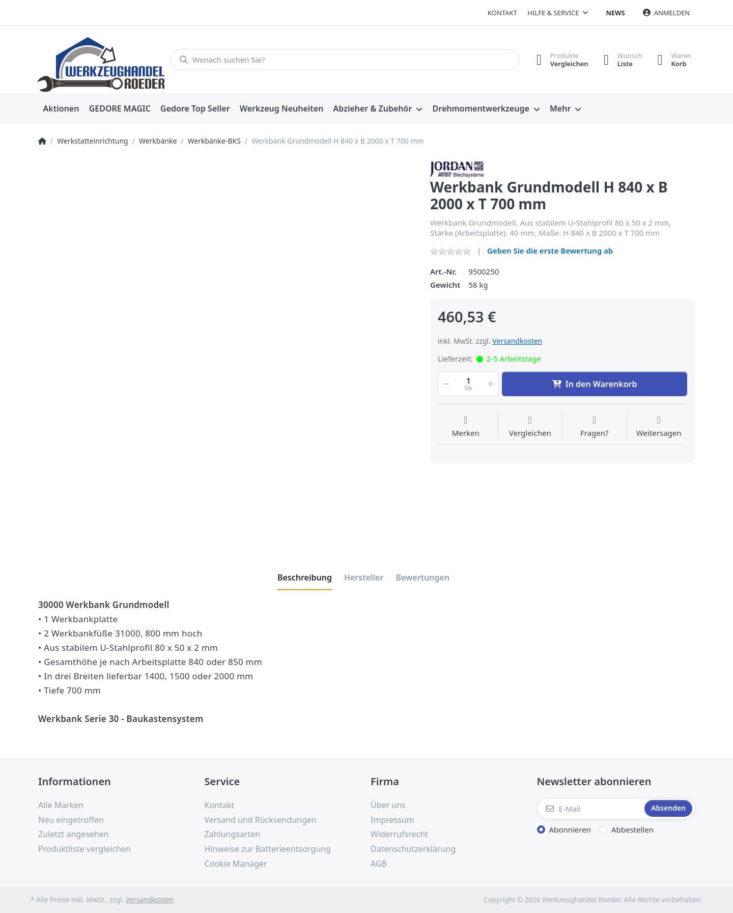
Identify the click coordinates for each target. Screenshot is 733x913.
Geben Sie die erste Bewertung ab (550, 250)
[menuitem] (61, 109)
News (615, 12)
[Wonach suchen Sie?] (345, 59)
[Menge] (468, 384)
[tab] (304, 577)
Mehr (560, 108)
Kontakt (502, 12)
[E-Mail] (590, 808)
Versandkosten (517, 341)
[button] (445, 384)
